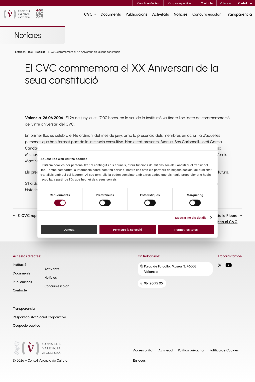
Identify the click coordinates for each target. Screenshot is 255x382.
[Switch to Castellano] (245, 3)
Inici (30, 52)
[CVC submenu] (94, 14)
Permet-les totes (186, 229)
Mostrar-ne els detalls (190, 217)
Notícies (40, 52)
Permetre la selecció (127, 229)
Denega (68, 229)
